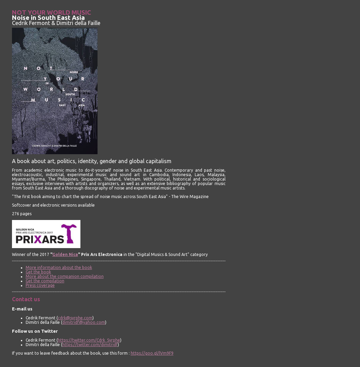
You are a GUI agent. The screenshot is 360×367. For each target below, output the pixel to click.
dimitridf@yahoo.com (83, 322)
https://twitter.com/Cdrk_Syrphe (89, 340)
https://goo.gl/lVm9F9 (152, 353)
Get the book (38, 272)
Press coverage (40, 285)
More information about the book (59, 267)
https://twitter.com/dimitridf (90, 344)
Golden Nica (65, 254)
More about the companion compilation (65, 276)
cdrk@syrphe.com (75, 318)
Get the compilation (45, 281)
